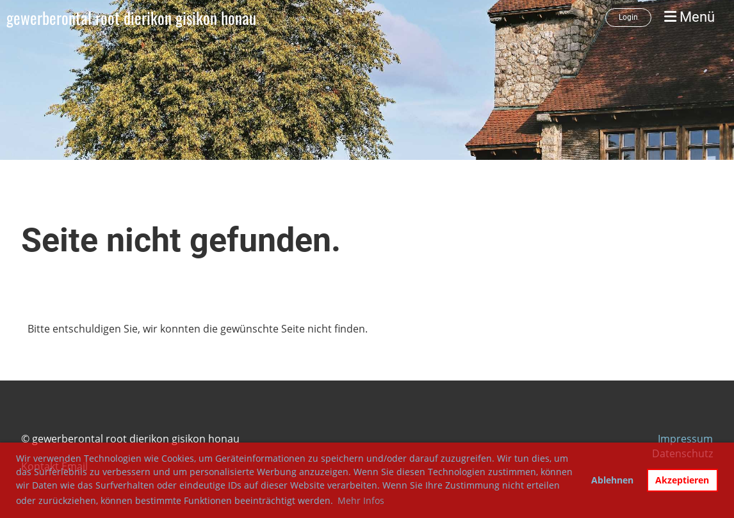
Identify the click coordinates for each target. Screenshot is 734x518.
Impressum (685, 439)
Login (628, 17)
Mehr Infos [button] (361, 500)
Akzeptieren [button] (682, 480)
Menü (689, 17)
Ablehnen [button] (612, 480)
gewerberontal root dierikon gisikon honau (131, 17)
